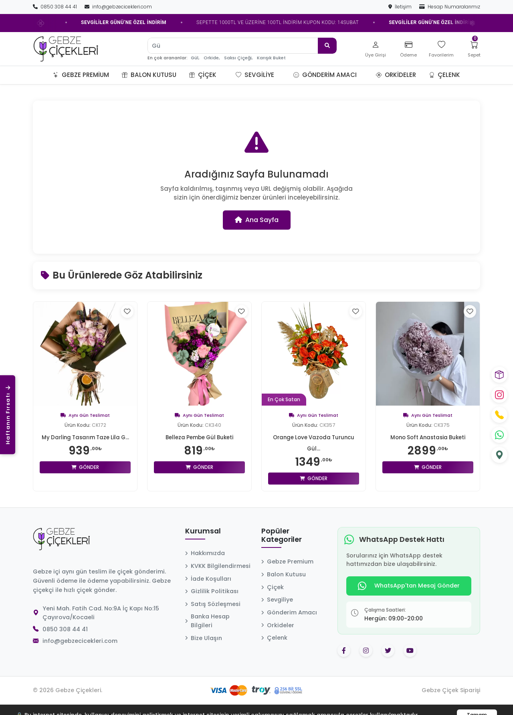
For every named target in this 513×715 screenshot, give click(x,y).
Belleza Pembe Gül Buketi (199, 437)
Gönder (85, 478)
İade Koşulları (208, 579)
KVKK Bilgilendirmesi (217, 566)
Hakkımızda (205, 553)
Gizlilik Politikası (211, 591)
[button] (226, 75)
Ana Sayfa (257, 219)
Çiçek (202, 75)
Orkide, (212, 58)
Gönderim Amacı (325, 75)
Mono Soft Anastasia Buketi (428, 437)
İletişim (400, 6)
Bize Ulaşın (203, 638)
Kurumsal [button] (203, 531)
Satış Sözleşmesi (212, 604)
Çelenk (444, 75)
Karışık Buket (271, 58)
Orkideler (396, 75)
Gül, (195, 58)
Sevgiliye (255, 75)
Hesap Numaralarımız (449, 6)
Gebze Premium (81, 75)
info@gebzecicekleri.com (118, 6)
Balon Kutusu (149, 75)
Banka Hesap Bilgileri (207, 620)
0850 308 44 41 (55, 6)
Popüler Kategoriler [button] (281, 535)
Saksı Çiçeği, (238, 58)
